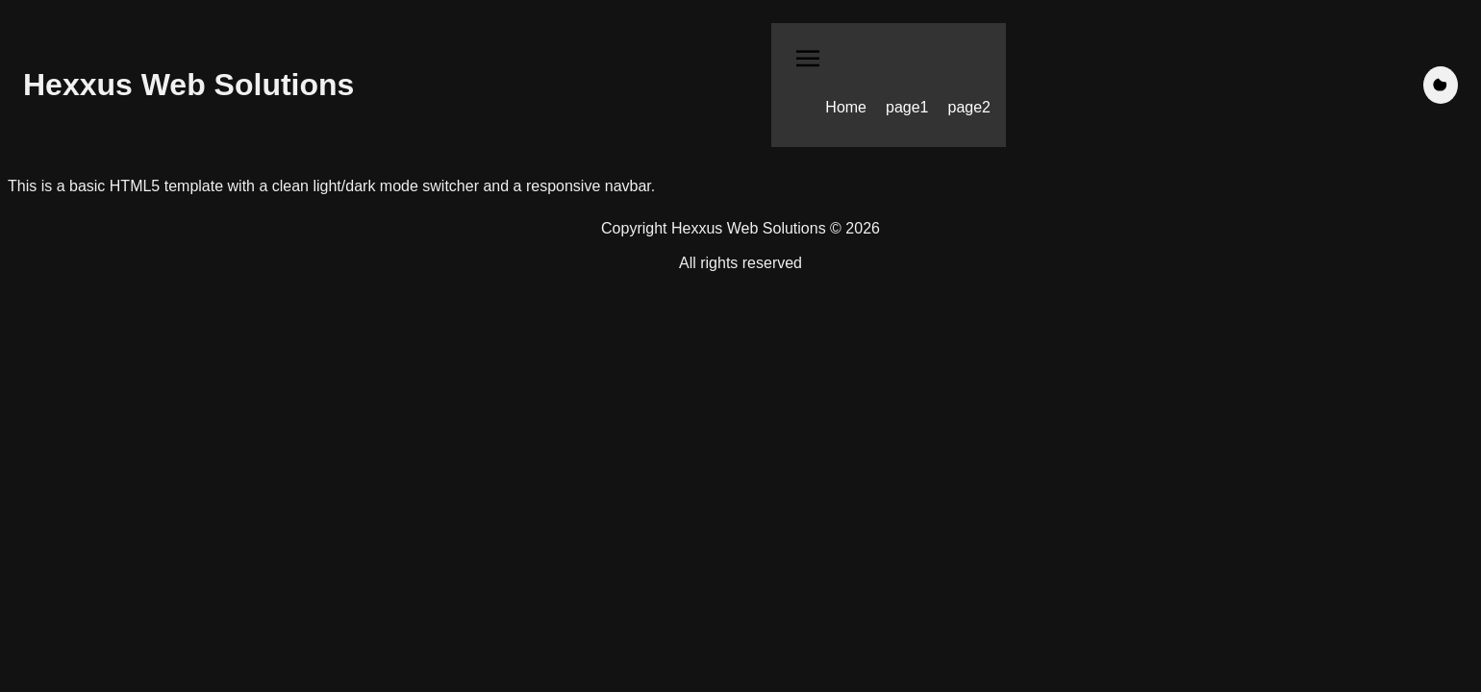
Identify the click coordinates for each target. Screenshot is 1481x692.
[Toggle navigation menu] (808, 61)
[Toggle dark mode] (1440, 85)
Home (845, 107)
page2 (970, 107)
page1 (907, 107)
